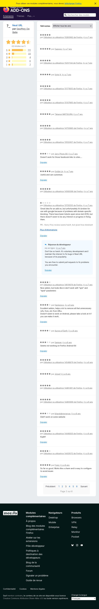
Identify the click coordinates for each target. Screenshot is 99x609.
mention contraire (15, 596)
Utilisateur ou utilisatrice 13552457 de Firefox (62, 142)
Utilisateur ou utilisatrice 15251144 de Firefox (62, 63)
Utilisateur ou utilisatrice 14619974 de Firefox (62, 285)
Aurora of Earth (61, 331)
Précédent (50, 486)
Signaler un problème (37, 575)
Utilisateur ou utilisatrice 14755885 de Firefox (63, 128)
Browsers (76, 517)
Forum (29, 570)
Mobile (52, 522)
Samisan (58, 342)
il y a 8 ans (69, 305)
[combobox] (80, 15)
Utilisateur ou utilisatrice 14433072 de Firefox (62, 453)
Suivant (84, 486)
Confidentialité (9, 589)
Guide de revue (34, 580)
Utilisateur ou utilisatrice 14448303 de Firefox (62, 433)
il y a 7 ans (88, 37)
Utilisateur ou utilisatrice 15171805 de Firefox (62, 88)
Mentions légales (37, 589)
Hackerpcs (59, 305)
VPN (73, 522)
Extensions (8, 16)
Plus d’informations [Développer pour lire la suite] (48, 230)
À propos (31, 521)
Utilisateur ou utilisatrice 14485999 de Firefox (63, 402)
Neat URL (17, 25)
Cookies (23, 589)
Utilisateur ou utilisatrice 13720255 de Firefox (62, 205)
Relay (74, 527)
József (57, 374)
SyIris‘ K (58, 75)
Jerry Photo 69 (61, 154)
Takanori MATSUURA (64, 114)
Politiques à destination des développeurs (34, 554)
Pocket (75, 536)
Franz (57, 465)
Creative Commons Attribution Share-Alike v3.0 (23, 598)
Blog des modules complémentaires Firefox (35, 529)
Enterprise (54, 527)
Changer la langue (79, 595)
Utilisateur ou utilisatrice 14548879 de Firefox (63, 362)
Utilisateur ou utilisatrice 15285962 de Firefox (62, 37)
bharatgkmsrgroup (63, 414)
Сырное (58, 49)
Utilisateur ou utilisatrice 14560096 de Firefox (63, 191)
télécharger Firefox (72, 3)
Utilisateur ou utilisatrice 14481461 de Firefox (62, 388)
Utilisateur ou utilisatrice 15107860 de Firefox (62, 102)
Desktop (53, 517)
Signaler (43, 162)
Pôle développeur (35, 546)
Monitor (75, 532)
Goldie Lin (59, 171)
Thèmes (20, 16)
